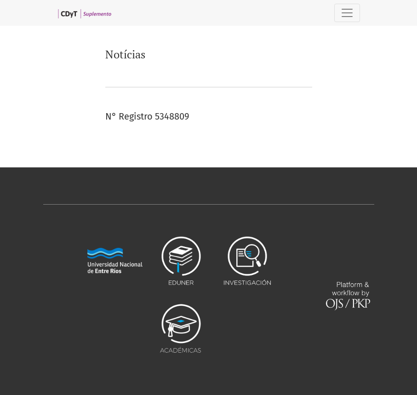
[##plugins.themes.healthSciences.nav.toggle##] (347, 13)
